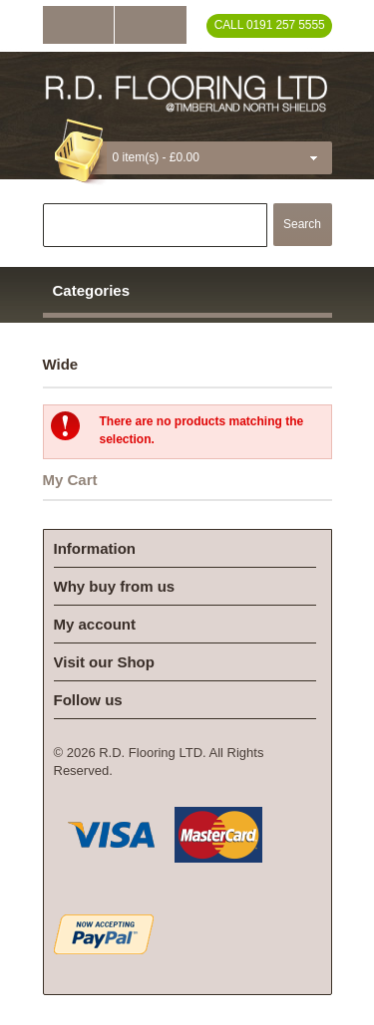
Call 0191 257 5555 (269, 25)
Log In (78, 25)
